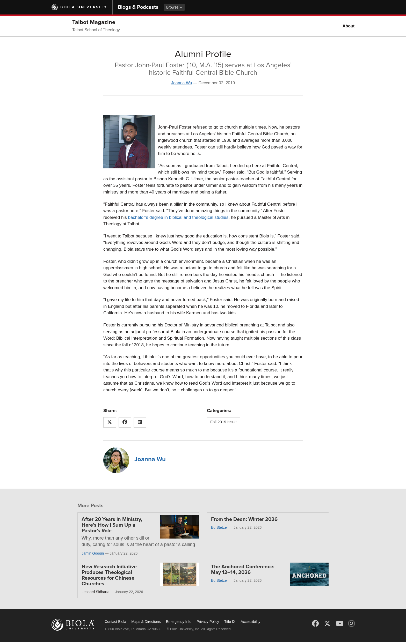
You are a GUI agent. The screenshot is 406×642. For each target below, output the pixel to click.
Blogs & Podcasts (138, 7)
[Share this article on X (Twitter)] (109, 422)
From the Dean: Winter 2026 (244, 519)
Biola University (83, 7)
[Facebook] (315, 624)
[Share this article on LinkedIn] (140, 422)
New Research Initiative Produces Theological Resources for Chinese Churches (109, 575)
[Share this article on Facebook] (125, 422)
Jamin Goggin (93, 553)
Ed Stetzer (219, 527)
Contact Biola (115, 621)
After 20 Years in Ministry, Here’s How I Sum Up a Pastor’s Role (112, 525)
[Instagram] (351, 624)
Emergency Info (178, 621)
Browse (174, 7)
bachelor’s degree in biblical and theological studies (178, 217)
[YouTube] (339, 624)
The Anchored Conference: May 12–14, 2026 (242, 570)
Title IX (229, 621)
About (348, 26)
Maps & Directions (146, 621)
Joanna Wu (181, 83)
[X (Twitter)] (327, 624)
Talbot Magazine (93, 22)
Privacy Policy (208, 621)
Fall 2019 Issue (223, 422)
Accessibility (250, 621)
